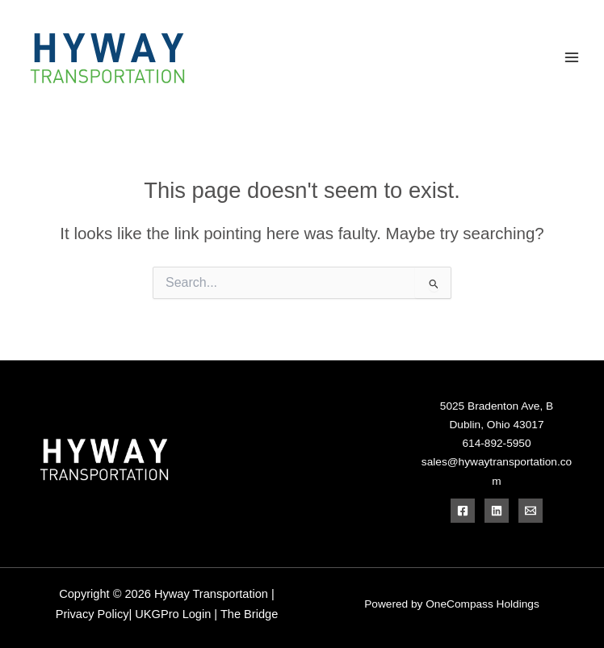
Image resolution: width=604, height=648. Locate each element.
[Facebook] (463, 511)
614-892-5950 (496, 443)
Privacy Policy (96, 614)
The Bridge (249, 614)
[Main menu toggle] (572, 57)
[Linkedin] (496, 511)
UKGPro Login (173, 614)
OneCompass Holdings (482, 604)
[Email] (530, 511)
